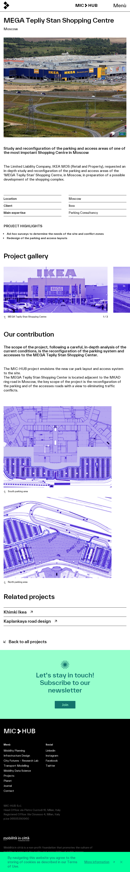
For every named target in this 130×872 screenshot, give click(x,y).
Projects (9, 775)
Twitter (50, 765)
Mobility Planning (14, 750)
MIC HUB (86, 5)
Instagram (52, 755)
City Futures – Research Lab (21, 760)
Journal (8, 785)
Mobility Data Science (17, 770)
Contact (9, 790)
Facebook (52, 760)
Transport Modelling (16, 765)
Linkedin (50, 750)
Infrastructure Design (17, 755)
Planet (8, 780)
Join (65, 705)
